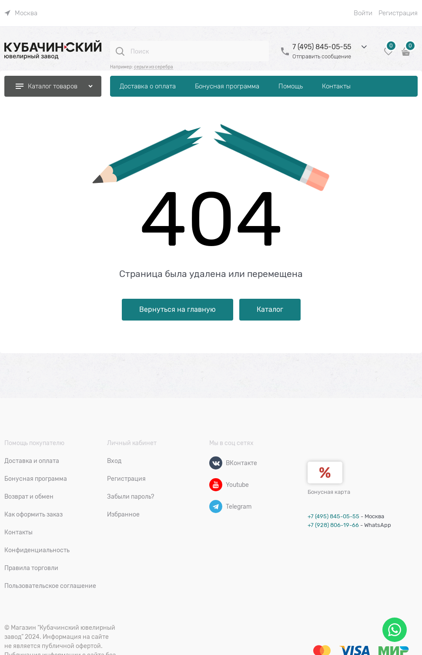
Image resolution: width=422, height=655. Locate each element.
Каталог (270, 310)
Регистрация (398, 13)
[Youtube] (215, 484)
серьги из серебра (153, 66)
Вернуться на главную (177, 310)
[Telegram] (215, 506)
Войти (363, 13)
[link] (20, 13)
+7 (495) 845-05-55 (333, 516)
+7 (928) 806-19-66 (333, 525)
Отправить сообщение (321, 56)
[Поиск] (120, 51)
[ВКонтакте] (215, 462)
